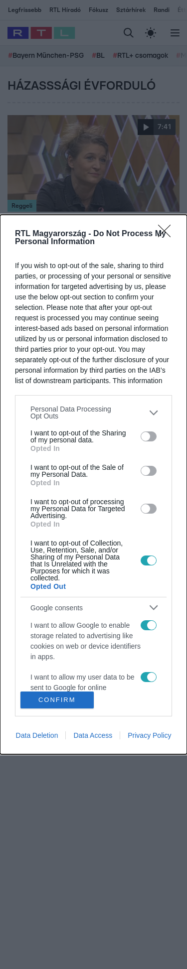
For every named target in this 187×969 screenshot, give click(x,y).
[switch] (149, 436)
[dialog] (93, 484)
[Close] (167, 234)
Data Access (92, 735)
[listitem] (93, 412)
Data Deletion (37, 735)
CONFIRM (57, 699)
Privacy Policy (149, 735)
